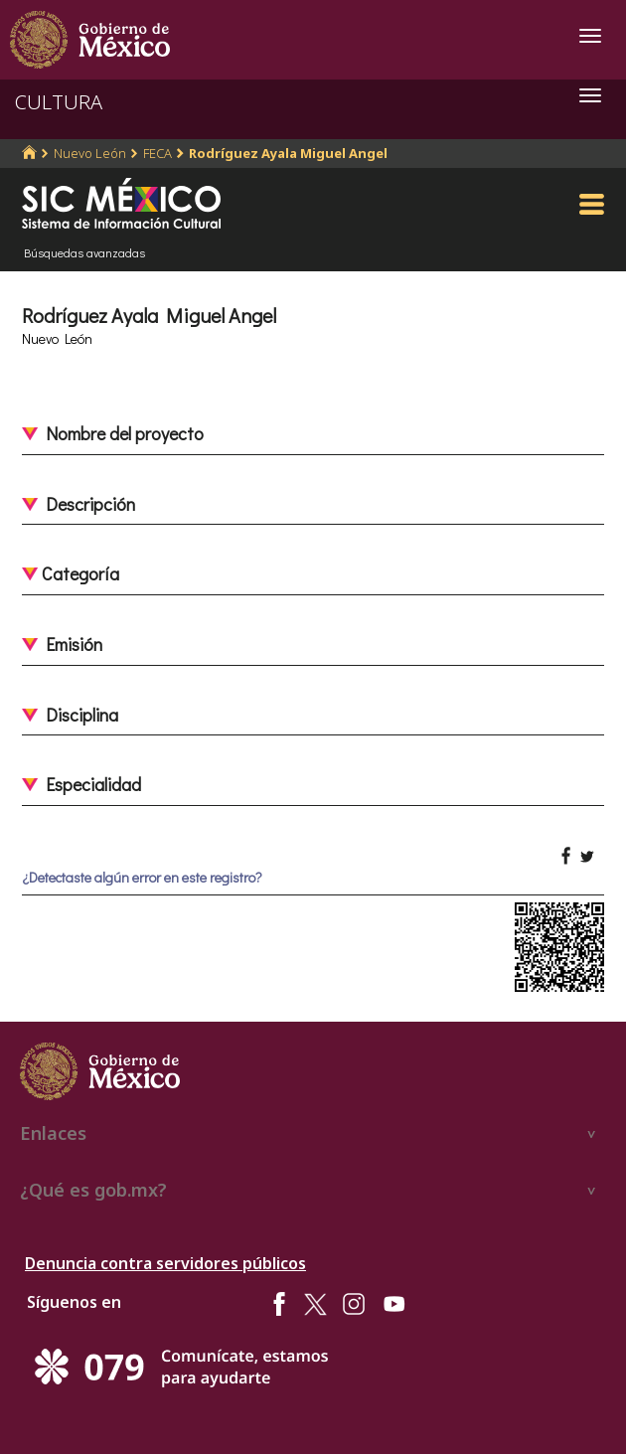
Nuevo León (90, 153)
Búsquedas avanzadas (84, 252)
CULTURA (58, 101)
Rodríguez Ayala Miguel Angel (288, 153)
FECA (157, 153)
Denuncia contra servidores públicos (165, 1263)
